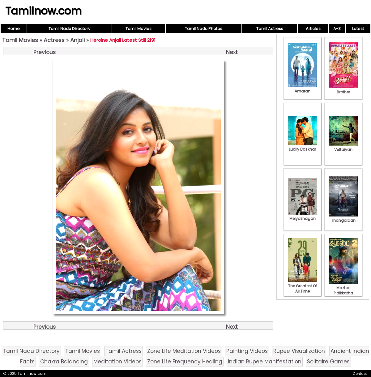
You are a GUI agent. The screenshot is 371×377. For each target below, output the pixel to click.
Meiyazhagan (302, 216)
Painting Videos (247, 351)
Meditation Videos (117, 361)
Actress (54, 40)
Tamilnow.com (43, 10)
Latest (358, 29)
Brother (343, 89)
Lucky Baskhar (302, 146)
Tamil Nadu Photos (203, 29)
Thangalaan (343, 217)
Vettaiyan (343, 147)
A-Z (337, 29)
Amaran (302, 88)
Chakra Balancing (64, 361)
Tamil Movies (138, 29)
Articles (313, 29)
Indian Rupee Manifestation (264, 361)
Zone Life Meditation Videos (184, 351)
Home (13, 29)
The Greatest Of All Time (302, 286)
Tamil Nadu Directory (69, 29)
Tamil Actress (269, 29)
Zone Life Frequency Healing (184, 361)
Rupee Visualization (299, 351)
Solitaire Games (328, 361)
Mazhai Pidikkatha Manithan (343, 290)
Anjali (77, 40)
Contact (360, 373)
